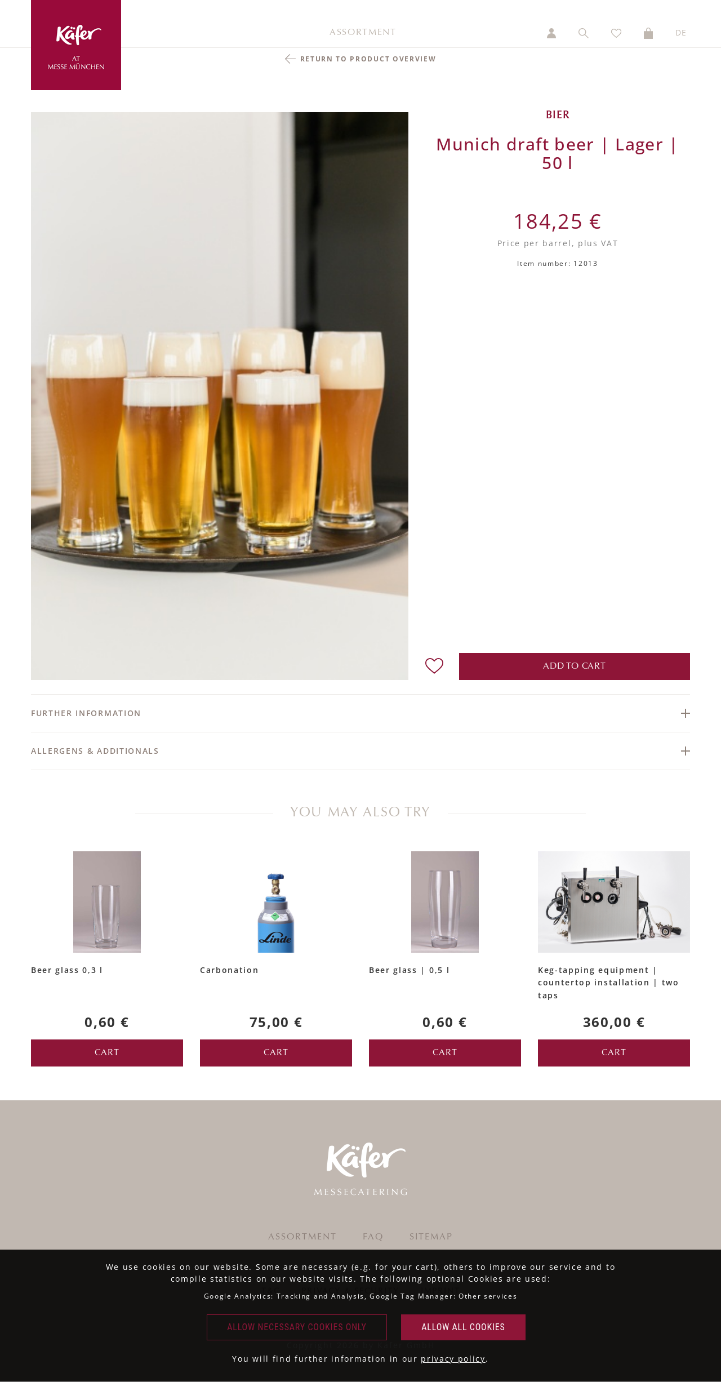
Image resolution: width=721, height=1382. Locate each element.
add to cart (574, 666)
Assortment (363, 32)
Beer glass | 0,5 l (409, 970)
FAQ (373, 1237)
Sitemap (431, 1237)
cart (107, 1052)
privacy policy (453, 1358)
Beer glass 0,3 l (67, 970)
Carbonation (229, 970)
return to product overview (368, 59)
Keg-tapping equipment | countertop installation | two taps (608, 983)
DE (681, 32)
